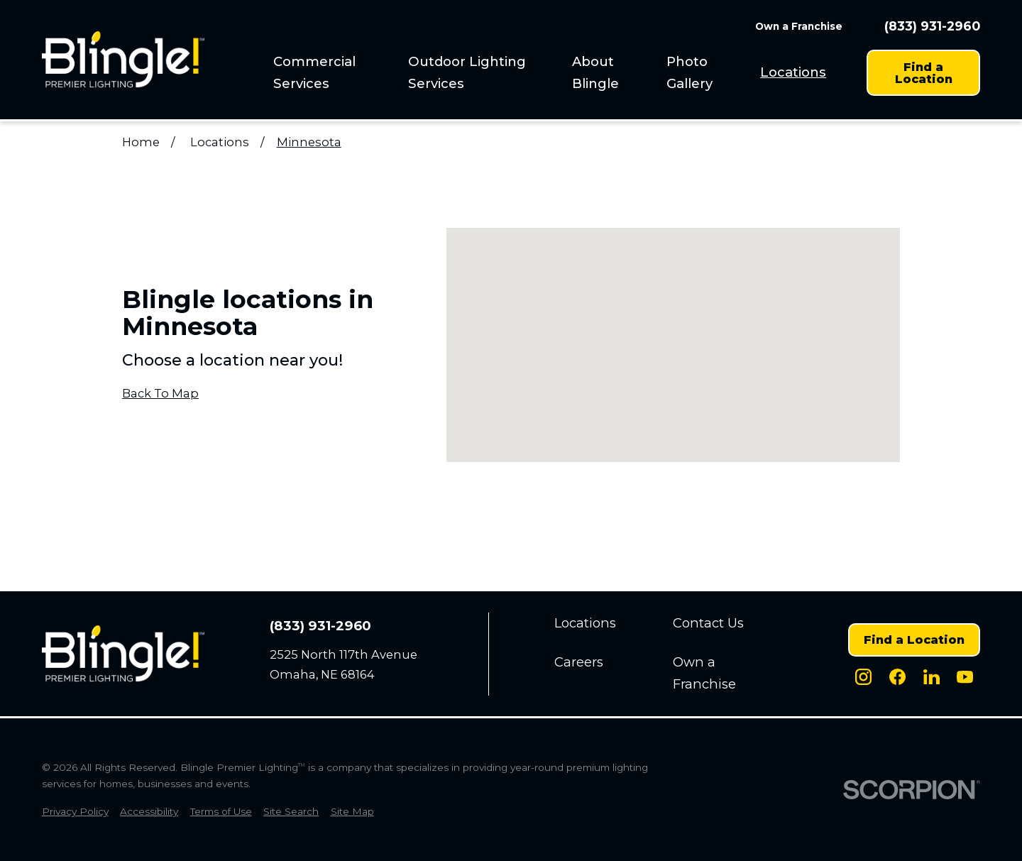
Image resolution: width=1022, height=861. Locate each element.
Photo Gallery (689, 72)
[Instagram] (863, 677)
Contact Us (708, 623)
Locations (793, 72)
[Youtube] (965, 677)
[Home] (123, 59)
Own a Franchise (798, 26)
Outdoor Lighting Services (467, 72)
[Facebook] (897, 677)
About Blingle (595, 72)
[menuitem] (331, 72)
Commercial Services (314, 72)
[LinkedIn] (931, 677)
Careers (578, 662)
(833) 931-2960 (932, 26)
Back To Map (160, 393)
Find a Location (923, 72)
